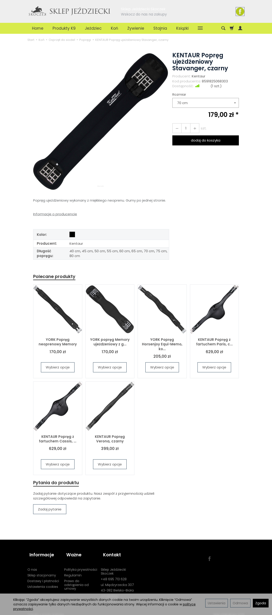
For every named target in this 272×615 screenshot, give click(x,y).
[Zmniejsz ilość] (193, 128)
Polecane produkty (56, 276)
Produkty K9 (64, 28)
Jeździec (93, 28)
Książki (182, 28)
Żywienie (135, 28)
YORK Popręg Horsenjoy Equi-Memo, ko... (162, 345)
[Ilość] (184, 128)
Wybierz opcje (58, 367)
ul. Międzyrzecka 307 (117, 580)
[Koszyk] (231, 28)
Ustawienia (216, 603)
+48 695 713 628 (114, 575)
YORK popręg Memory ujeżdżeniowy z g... (110, 342)
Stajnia (160, 28)
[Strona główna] (69, 10)
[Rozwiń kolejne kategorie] (200, 28)
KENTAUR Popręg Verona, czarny (110, 439)
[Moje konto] (240, 28)
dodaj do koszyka (205, 140)
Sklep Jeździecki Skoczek (113, 567)
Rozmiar (179, 94)
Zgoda (260, 603)
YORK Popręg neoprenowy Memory (58, 342)
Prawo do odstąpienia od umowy (76, 581)
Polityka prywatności (80, 565)
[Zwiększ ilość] (176, 128)
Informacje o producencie (55, 214)
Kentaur (198, 76)
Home (37, 28)
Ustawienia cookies (42, 582)
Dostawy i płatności (43, 577)
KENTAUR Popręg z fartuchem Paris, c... (214, 342)
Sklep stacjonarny (41, 571)
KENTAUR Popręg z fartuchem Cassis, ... (57, 439)
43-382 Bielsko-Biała (117, 586)
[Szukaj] (223, 28)
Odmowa (240, 603)
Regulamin (73, 571)
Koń (114, 28)
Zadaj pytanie (49, 510)
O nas (32, 565)
